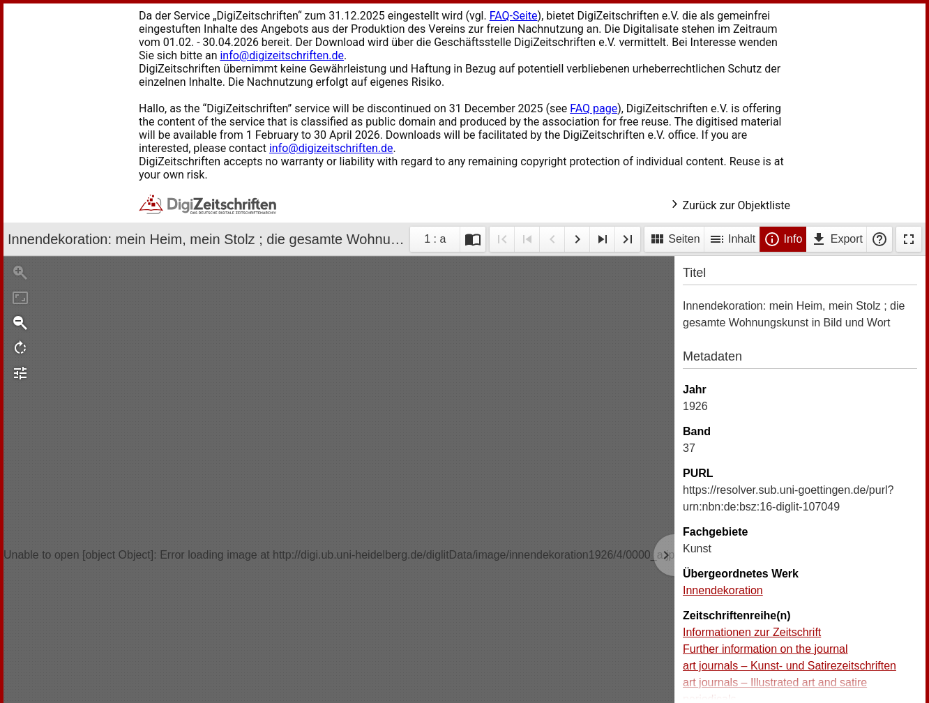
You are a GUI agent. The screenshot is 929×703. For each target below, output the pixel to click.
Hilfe (879, 239)
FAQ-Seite (514, 15)
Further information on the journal (765, 649)
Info (783, 239)
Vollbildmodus (908, 239)
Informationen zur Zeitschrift (752, 632)
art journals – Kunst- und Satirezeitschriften (789, 666)
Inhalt (732, 239)
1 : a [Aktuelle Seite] (435, 239)
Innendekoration (723, 590)
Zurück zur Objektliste (730, 205)
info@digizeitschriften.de (282, 55)
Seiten (674, 239)
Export (836, 239)
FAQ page (593, 108)
